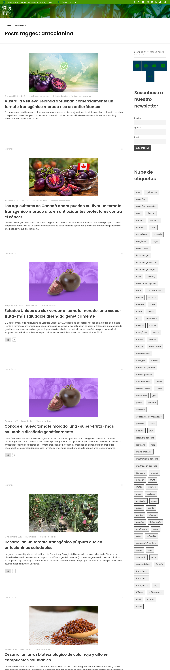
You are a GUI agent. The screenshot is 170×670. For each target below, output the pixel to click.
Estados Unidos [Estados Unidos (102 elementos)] (143, 388)
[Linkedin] (163, 66)
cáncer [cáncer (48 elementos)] (152, 339)
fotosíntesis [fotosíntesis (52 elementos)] (141, 395)
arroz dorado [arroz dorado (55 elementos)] (142, 234)
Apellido (137, 127)
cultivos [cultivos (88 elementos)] (139, 339)
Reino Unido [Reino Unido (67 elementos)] (155, 522)
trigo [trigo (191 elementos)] (156, 585)
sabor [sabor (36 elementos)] (155, 529)
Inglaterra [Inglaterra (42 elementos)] (140, 445)
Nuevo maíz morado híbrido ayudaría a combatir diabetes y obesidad (33, 433)
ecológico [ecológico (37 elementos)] (140, 360)
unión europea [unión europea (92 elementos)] (155, 592)
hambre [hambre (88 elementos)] (140, 430)
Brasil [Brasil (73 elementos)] (138, 276)
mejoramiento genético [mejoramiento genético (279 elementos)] (147, 459)
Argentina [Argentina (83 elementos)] (140, 227)
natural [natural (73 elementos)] (154, 473)
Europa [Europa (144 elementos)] (159, 388)
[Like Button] (8, 256)
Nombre (137, 118)
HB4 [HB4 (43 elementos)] (151, 430)
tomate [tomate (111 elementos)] (159, 564)
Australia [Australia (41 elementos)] (158, 234)
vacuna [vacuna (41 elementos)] (150, 599)
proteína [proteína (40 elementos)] (140, 522)
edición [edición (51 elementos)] (154, 360)
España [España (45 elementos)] (159, 381)
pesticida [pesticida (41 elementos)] (151, 494)
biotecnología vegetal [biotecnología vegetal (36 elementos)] (146, 269)
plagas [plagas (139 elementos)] (139, 508)
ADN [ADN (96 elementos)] (138, 192)
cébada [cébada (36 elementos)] (139, 346)
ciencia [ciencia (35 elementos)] (151, 311)
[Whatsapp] (150, 76)
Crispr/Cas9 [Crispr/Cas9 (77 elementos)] (141, 332)
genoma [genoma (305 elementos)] (152, 402)
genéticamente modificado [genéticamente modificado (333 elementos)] (149, 416)
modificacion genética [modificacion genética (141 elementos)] (146, 466)
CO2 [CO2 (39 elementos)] (138, 318)
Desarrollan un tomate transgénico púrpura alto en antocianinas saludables (31, 321)
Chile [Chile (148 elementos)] (152, 304)
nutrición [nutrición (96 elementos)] (140, 480)
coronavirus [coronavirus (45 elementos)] (151, 318)
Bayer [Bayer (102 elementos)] (155, 241)
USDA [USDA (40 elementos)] (138, 599)
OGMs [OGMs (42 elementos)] (139, 487)
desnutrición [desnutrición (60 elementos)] (155, 346)
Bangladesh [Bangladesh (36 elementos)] (141, 241)
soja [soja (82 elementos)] (150, 550)
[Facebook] (137, 66)
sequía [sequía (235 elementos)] (139, 550)
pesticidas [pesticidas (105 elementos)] (141, 501)
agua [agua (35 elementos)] (138, 213)
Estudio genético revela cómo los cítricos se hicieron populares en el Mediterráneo (95, 433)
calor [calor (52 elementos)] (138, 290)
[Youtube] (154, 66)
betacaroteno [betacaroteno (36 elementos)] (142, 248)
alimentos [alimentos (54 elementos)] (154, 220)
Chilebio (33, 194)
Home (8, 26)
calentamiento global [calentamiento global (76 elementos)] (146, 283)
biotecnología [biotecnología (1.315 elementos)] (142, 255)
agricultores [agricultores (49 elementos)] (151, 192)
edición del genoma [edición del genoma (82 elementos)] (145, 367)
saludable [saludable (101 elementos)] (151, 536)
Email (136, 137)
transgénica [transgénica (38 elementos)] (141, 571)
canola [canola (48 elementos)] (139, 297)
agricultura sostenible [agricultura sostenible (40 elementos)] (146, 206)
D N (26, 90)
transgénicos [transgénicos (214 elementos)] (142, 585)
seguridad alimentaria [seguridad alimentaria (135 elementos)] (146, 543)
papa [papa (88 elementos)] (138, 494)
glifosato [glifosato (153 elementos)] (140, 423)
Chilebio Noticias (12, 93)
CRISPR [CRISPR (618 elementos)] (152, 325)
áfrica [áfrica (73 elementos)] (139, 606)
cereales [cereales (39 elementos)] (140, 304)
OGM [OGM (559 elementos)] (152, 480)
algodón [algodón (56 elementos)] (150, 213)
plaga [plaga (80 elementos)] (154, 501)
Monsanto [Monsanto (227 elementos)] (140, 473)
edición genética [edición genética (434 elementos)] (144, 374)
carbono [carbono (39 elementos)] (152, 297)
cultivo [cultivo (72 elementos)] (156, 332)
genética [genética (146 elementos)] (140, 409)
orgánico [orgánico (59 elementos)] (152, 487)
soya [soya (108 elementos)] (153, 557)
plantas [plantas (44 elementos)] (139, 515)
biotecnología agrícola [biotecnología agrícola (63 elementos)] (146, 262)
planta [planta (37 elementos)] (151, 508)
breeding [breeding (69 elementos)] (151, 276)
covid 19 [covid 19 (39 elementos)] (140, 325)
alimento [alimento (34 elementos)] (140, 220)
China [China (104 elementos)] (139, 311)
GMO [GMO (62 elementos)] (152, 423)
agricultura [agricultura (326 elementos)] (141, 199)
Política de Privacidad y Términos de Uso (90, 661)
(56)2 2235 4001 (69, 2)
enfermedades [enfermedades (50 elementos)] (143, 381)
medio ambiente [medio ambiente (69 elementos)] (144, 451)
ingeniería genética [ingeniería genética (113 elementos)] (145, 438)
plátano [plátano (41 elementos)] (152, 515)
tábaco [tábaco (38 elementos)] (139, 592)
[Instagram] (146, 66)
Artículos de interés (40, 90)
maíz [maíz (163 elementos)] (153, 445)
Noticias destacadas (33, 93)
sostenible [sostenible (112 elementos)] (141, 557)
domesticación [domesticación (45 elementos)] (143, 353)
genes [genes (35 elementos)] (139, 402)
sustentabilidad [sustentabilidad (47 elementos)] (143, 564)
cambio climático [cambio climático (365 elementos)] (155, 290)
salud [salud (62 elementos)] (138, 536)
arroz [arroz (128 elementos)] (153, 227)
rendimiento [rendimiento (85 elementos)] (141, 529)
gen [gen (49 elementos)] (154, 395)
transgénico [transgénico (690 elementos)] (141, 578)
